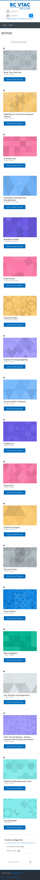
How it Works (10, 611)
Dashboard (9, 443)
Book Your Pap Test (12, 72)
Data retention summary (10, 877)
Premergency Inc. (16, 873)
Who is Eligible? (10, 653)
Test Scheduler (10, 820)
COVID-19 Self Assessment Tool (17, 781)
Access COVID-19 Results (14, 401)
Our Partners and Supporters (17, 695)
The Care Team (10, 569)
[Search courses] (17, 862)
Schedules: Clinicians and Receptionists (15, 199)
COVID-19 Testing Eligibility (16, 359)
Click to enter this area (15, 79)
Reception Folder (11, 239)
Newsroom (9, 485)
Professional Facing (13, 847)
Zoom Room (9, 278)
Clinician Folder (11, 318)
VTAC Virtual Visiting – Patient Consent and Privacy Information (19, 738)
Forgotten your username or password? (20, 19)
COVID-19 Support (12, 527)
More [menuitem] (11, 25)
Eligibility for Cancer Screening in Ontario (18, 115)
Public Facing (11, 851)
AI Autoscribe (10, 158)
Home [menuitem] (5, 25)
